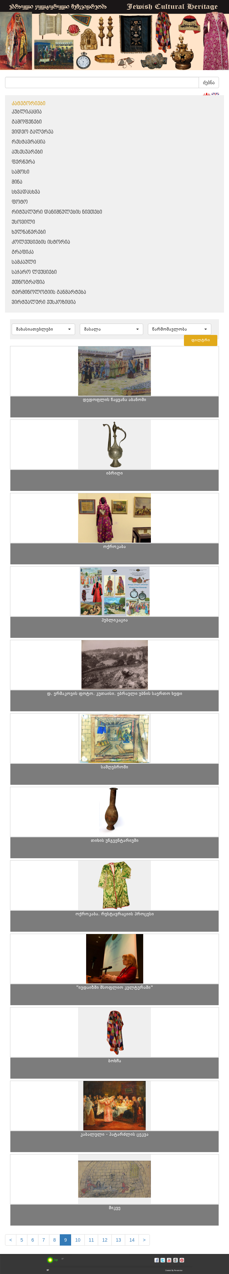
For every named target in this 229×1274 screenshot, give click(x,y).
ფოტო (20, 202)
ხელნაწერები (29, 232)
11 (91, 1240)
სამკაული (24, 262)
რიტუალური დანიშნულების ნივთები (57, 212)
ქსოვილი (23, 222)
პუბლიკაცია (27, 112)
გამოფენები (27, 122)
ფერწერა (23, 162)
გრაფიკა (23, 252)
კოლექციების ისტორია (41, 242)
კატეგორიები (28, 104)
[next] (144, 1240)
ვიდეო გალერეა (32, 132)
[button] (43, 329)
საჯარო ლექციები (34, 272)
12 (104, 1240)
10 (77, 1240)
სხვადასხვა (26, 192)
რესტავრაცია (28, 142)
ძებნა (209, 82)
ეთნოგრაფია (28, 282)
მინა (17, 182)
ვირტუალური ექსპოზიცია (44, 302)
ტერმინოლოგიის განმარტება (49, 292)
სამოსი (20, 172)
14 (132, 1240)
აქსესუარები (27, 152)
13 (118, 1240)
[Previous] (10, 1240)
